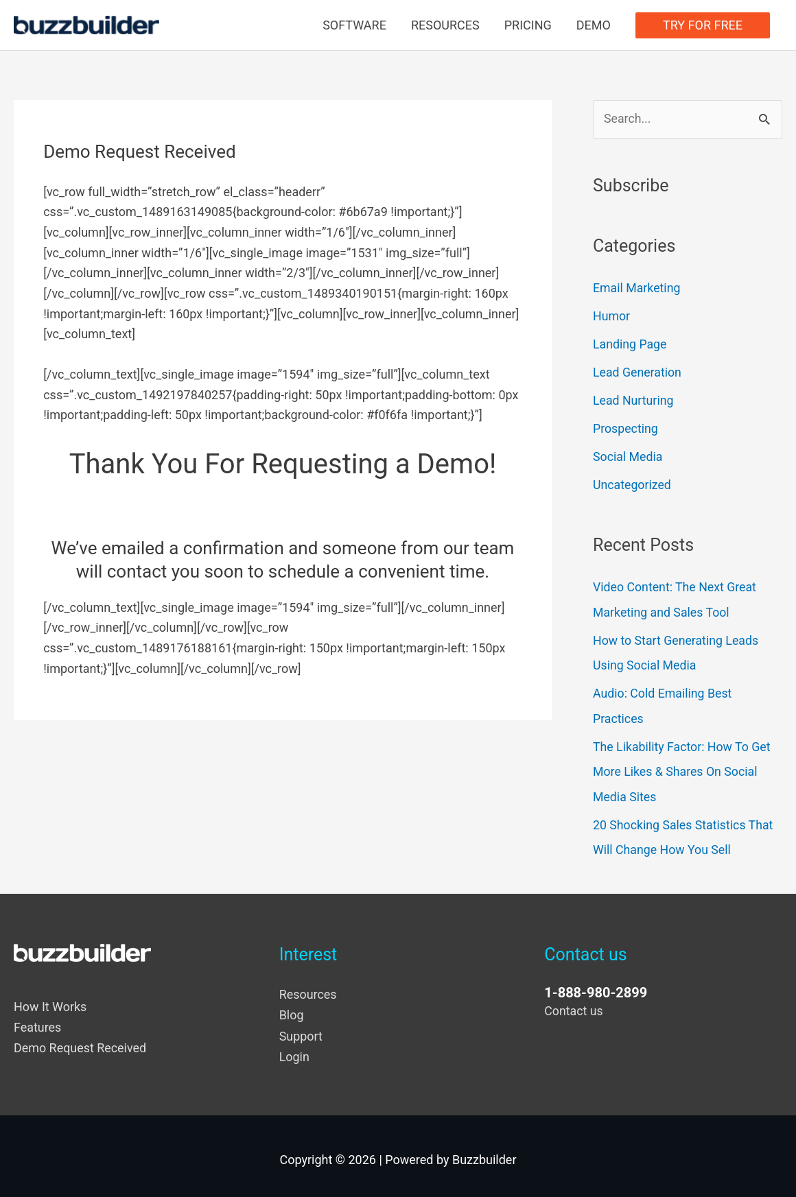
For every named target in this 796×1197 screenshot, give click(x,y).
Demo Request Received (80, 1041)
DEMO (593, 25)
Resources (308, 989)
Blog (291, 1009)
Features (38, 1021)
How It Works (50, 1000)
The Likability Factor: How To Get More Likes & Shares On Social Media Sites (683, 767)
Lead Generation (638, 371)
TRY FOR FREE (702, 25)
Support (301, 1029)
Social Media (628, 455)
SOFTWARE (354, 25)
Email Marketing (637, 288)
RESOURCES (445, 25)
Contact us (574, 1005)
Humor (612, 316)
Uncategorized (632, 482)
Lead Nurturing (634, 399)
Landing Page (630, 344)
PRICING (528, 25)
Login (294, 1050)
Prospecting (626, 427)
